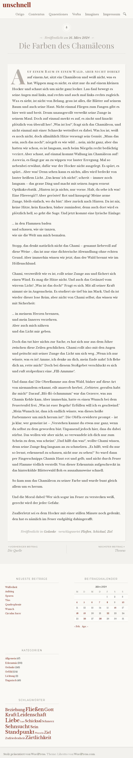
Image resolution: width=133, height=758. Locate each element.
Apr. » (85, 626)
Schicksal (99, 532)
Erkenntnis (11, 663)
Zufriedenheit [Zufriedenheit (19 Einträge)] (15, 738)
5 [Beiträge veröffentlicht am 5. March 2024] (84, 602)
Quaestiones (58, 14)
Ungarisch (10, 680)
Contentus (37, 14)
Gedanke (50, 532)
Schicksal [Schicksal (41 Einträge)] (33, 721)
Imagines (92, 14)
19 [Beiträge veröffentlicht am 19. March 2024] (84, 613)
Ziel (109, 532)
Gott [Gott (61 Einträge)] (49, 709)
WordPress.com (84, 754)
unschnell (17, 4)
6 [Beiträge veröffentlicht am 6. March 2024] (92, 602)
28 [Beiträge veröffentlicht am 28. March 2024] (100, 619)
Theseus (96, 548)
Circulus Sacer (13, 613)
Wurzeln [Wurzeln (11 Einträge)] (39, 733)
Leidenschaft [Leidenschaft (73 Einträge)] (31, 714)
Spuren (9, 596)
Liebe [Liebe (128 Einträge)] (12, 720)
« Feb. (77, 626)
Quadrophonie (13, 604)
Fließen (86, 532)
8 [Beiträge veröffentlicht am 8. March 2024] (107, 602)
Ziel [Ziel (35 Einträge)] (47, 732)
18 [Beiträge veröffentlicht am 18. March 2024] (77, 613)
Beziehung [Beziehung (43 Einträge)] (15, 710)
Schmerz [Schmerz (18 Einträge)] (48, 721)
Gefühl (8, 671)
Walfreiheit (11, 587)
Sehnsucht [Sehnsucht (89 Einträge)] (17, 726)
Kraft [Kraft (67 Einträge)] (11, 714)
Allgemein (10, 658)
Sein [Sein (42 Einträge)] (34, 727)
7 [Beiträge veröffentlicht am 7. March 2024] (99, 602)
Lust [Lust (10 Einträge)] (22, 721)
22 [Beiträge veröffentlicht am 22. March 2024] (108, 613)
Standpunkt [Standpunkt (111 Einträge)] (19, 732)
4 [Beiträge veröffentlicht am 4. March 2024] (77, 602)
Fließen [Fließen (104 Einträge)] (34, 709)
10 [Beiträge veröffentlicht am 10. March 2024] (123, 602)
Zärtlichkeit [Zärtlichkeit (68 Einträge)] (38, 737)
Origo (20, 14)
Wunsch (9, 609)
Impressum (111, 14)
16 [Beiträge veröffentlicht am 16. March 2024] (115, 608)
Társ (7, 600)
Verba (76, 14)
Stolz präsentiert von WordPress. (24, 754)
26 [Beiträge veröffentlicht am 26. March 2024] (84, 619)
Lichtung (10, 676)
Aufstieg (9, 591)
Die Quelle (37, 548)
